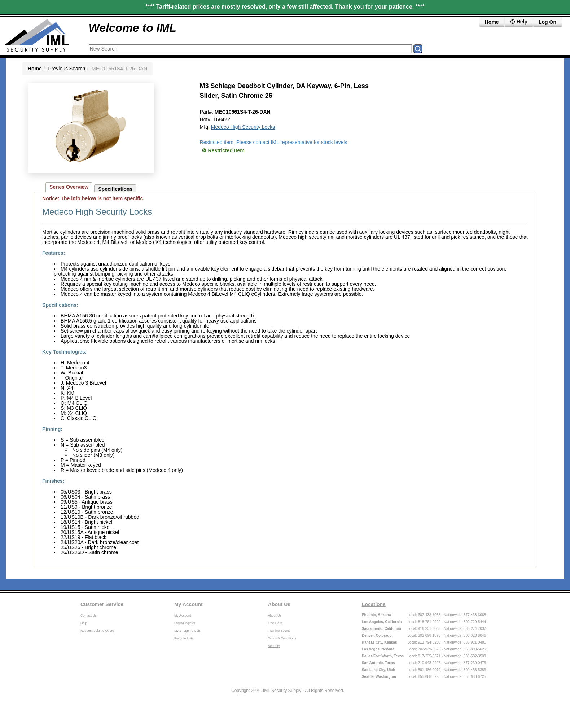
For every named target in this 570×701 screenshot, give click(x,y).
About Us (279, 604)
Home (492, 22)
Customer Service (101, 604)
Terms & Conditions (282, 638)
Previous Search (66, 68)
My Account (188, 604)
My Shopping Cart (187, 630)
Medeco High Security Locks (243, 127)
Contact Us (88, 615)
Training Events (279, 630)
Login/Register (184, 623)
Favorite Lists (184, 638)
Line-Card (275, 623)
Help (83, 623)
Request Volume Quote (97, 630)
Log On (547, 22)
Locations (374, 604)
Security (274, 646)
